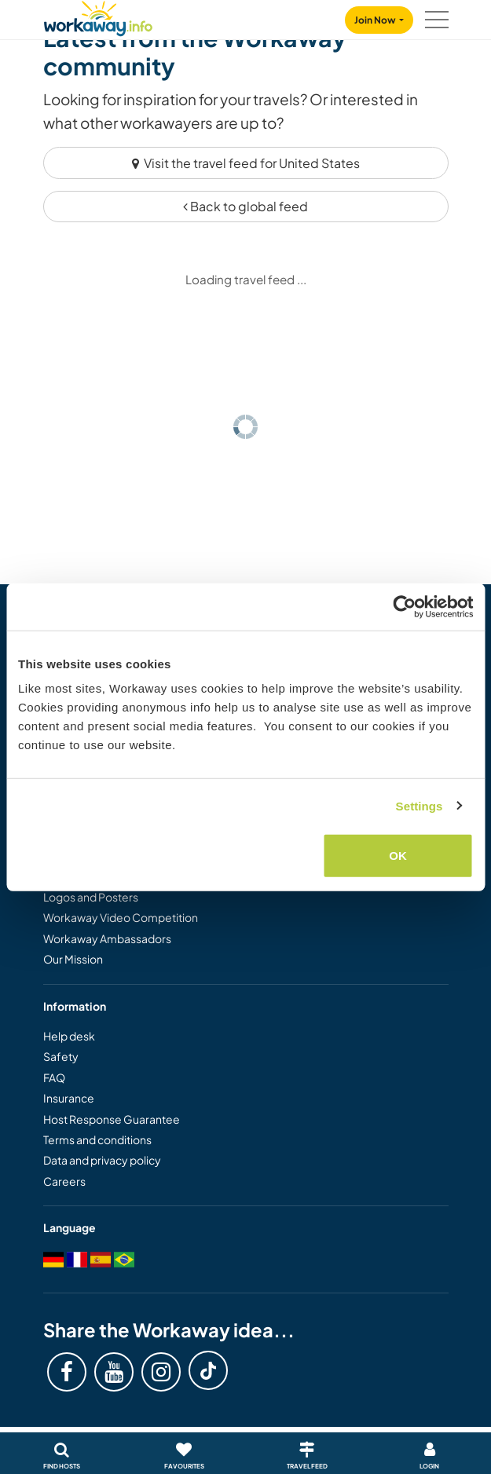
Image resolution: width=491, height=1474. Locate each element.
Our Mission (73, 959)
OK (398, 855)
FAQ (54, 1077)
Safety (61, 1056)
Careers (64, 1181)
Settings (419, 805)
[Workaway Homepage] (98, 16)
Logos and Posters (90, 897)
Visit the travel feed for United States (246, 163)
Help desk (69, 1036)
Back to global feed (245, 206)
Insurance (68, 1098)
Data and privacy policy (102, 1160)
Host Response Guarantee (111, 1119)
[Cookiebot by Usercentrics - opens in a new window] (404, 606)
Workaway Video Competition (120, 917)
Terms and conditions (97, 1139)
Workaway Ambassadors (107, 938)
